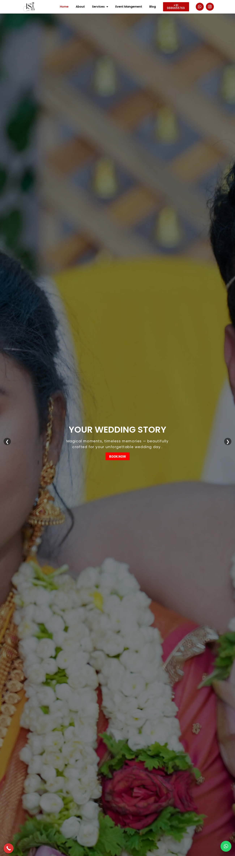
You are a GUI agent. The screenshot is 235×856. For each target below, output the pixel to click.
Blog (152, 7)
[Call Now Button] (9, 848)
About (80, 7)
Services (100, 7)
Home (64, 7)
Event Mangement (128, 7)
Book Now (117, 456)
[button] (226, 846)
